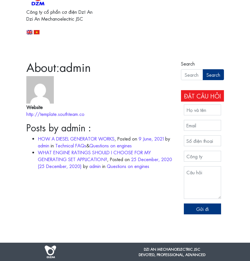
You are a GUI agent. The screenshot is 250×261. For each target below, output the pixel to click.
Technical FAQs (70, 145)
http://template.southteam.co (55, 113)
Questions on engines (110, 145)
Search (188, 63)
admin (43, 145)
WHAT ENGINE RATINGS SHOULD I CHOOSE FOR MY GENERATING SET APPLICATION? (94, 156)
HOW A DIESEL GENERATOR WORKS (76, 138)
